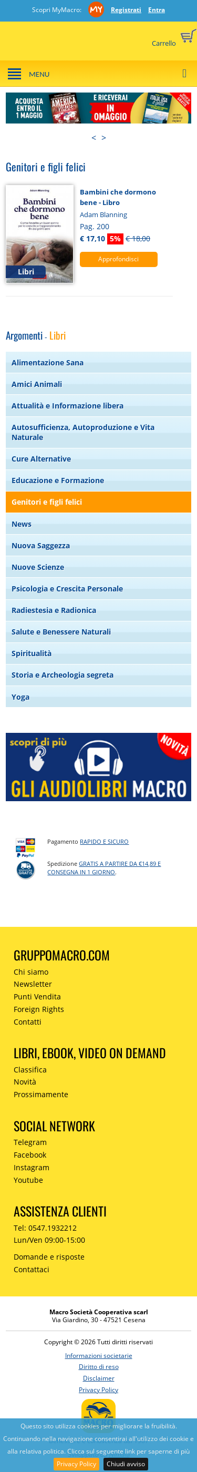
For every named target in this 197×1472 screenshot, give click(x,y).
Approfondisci (118, 258)
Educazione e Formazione (58, 480)
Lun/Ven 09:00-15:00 (49, 1240)
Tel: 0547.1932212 (45, 1228)
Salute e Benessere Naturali (61, 632)
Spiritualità (31, 653)
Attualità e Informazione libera (67, 406)
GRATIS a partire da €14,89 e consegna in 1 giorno (104, 868)
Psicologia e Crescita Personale (67, 589)
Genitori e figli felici (47, 502)
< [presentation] (93, 138)
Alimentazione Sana (48, 362)
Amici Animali (37, 384)
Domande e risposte (49, 1257)
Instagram (31, 1167)
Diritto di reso (99, 1366)
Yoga (20, 697)
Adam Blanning (103, 214)
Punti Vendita (37, 996)
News (22, 524)
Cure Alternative (41, 459)
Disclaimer (99, 1378)
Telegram (30, 1142)
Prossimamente (41, 1094)
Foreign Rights (39, 1009)
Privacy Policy (76, 1463)
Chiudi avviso (126, 1463)
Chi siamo (31, 972)
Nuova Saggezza (41, 545)
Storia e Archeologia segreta (62, 675)
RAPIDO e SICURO (104, 841)
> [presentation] (103, 138)
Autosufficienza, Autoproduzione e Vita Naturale (83, 432)
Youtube (28, 1180)
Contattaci (31, 1269)
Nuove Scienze (38, 567)
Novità (25, 1082)
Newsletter (33, 984)
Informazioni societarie (98, 1355)
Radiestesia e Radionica (54, 610)
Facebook (30, 1155)
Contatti (28, 1022)
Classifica (30, 1070)
